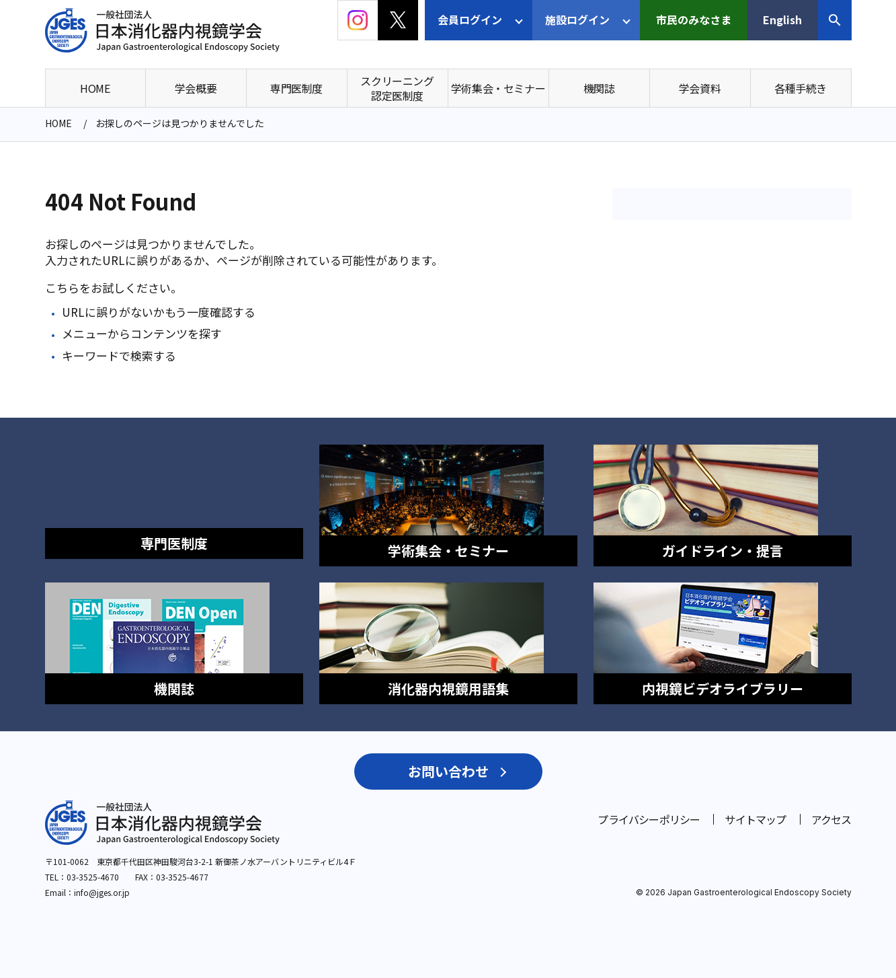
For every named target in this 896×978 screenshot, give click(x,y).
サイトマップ (755, 804)
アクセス (831, 804)
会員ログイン (470, 19)
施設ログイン (577, 19)
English (782, 19)
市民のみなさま (693, 19)
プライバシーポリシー (649, 804)
